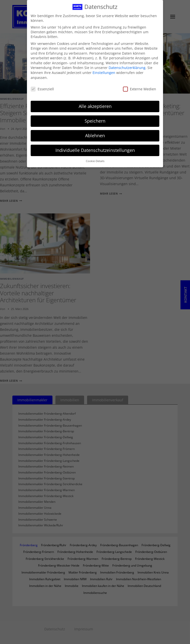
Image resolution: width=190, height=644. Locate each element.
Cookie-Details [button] (95, 159)
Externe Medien (139, 87)
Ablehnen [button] (95, 134)
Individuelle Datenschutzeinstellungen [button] (95, 148)
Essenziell (42, 87)
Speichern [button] (95, 119)
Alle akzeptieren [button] (95, 104)
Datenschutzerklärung (127, 66)
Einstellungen (104, 70)
